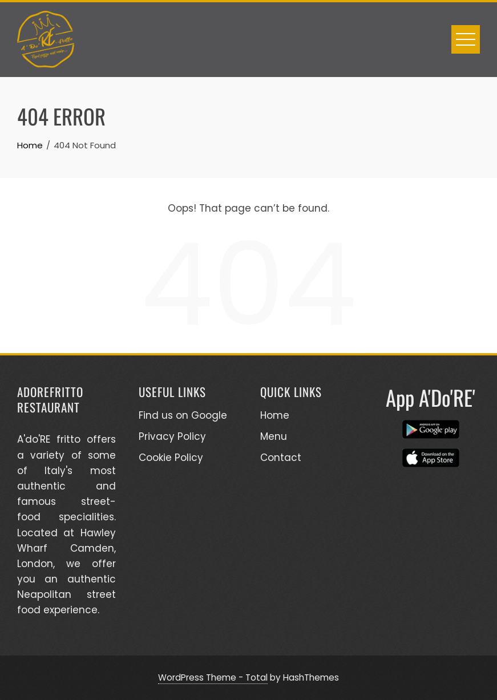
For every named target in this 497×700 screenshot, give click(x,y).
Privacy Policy (172, 436)
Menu (273, 436)
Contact (280, 457)
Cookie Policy (171, 457)
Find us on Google (183, 415)
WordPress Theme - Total (213, 677)
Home (274, 415)
